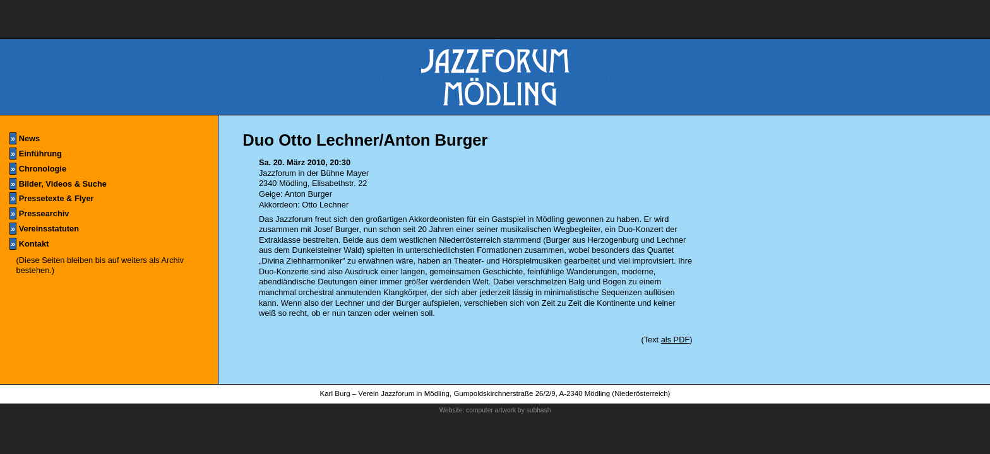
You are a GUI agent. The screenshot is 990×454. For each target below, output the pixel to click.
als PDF (675, 339)
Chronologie (37, 169)
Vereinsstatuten (44, 229)
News (24, 138)
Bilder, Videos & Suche (58, 184)
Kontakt (29, 244)
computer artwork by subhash (508, 410)
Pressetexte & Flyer (51, 198)
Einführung (35, 154)
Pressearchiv (39, 213)
